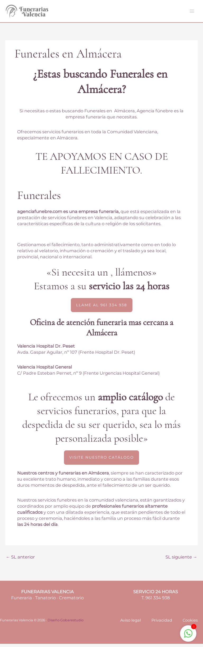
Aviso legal (130, 623)
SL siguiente (181, 559)
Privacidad (161, 623)
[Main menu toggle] (192, 13)
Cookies (190, 623)
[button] (101, 308)
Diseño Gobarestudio (66, 623)
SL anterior (20, 559)
